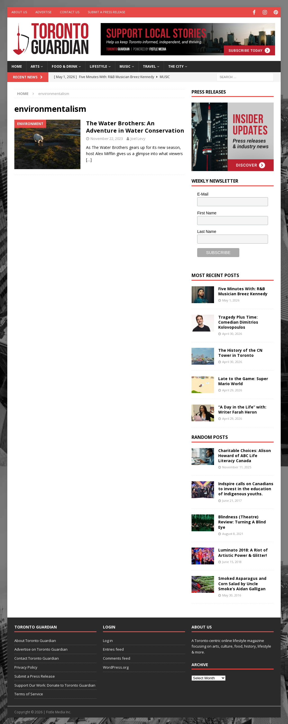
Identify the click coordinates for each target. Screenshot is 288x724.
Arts (35, 65)
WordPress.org (116, 666)
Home (17, 65)
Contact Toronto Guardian (36, 657)
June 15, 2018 (232, 561)
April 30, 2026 (232, 333)
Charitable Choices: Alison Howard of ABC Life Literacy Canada (244, 454)
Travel (149, 65)
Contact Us (69, 12)
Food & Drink (64, 65)
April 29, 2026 (232, 389)
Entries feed (113, 648)
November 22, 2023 (107, 137)
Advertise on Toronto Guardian (41, 648)
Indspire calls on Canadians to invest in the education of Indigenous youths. (245, 488)
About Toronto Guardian (35, 639)
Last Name (206, 231)
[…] (89, 159)
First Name (206, 212)
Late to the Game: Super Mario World (243, 380)
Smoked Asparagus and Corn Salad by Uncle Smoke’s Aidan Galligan (242, 583)
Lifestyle (98, 65)
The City (176, 65)
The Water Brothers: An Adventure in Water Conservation (135, 126)
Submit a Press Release (106, 12)
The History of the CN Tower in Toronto (240, 352)
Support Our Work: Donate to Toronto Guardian (54, 684)
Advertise (43, 12)
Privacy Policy (25, 666)
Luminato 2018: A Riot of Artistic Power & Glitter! (243, 552)
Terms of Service (28, 693)
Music (125, 65)
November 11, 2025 (236, 466)
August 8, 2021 (232, 533)
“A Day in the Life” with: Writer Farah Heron (242, 409)
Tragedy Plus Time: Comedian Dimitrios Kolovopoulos (238, 321)
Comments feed (116, 657)
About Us (19, 12)
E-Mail (202, 193)
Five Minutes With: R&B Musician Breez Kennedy (242, 290)
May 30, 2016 (231, 594)
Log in (108, 639)
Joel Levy (137, 137)
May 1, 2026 (230, 300)
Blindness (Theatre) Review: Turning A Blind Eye (242, 521)
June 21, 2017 (232, 500)
